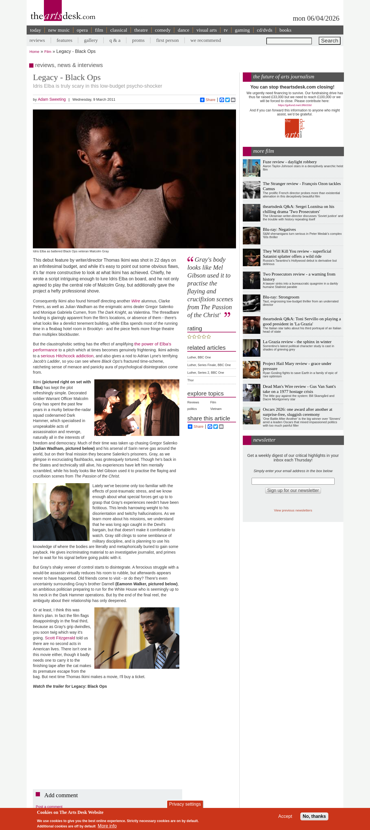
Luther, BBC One (199, 357)
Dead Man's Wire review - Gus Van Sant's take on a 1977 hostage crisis (299, 389)
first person (167, 40)
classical (118, 30)
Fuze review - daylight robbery (290, 161)
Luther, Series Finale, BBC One (209, 365)
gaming (242, 30)
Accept (285, 816)
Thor (190, 380)
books (285, 30)
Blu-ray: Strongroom (281, 296)
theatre (141, 30)
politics (192, 408)
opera (82, 30)
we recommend (205, 40)
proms (138, 40)
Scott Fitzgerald (60, 637)
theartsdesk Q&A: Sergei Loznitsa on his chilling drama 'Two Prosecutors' (298, 209)
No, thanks (314, 816)
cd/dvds (265, 30)
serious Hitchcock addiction (67, 355)
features (65, 40)
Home (34, 52)
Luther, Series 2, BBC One (205, 372)
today (35, 30)
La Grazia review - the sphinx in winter (297, 341)
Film (48, 52)
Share (208, 100)
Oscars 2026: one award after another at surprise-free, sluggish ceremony (297, 412)
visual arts (206, 30)
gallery (91, 40)
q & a (114, 40)
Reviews (193, 402)
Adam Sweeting (52, 99)
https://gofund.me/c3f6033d (294, 105)
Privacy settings (185, 804)
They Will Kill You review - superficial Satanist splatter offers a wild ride (297, 254)
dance (183, 30)
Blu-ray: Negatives (279, 229)
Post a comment (49, 807)
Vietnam (216, 408)
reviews (37, 40)
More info (107, 825)
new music (59, 30)
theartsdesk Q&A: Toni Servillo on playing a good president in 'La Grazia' (302, 321)
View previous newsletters (293, 510)
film (99, 30)
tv (226, 30)
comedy (163, 30)
